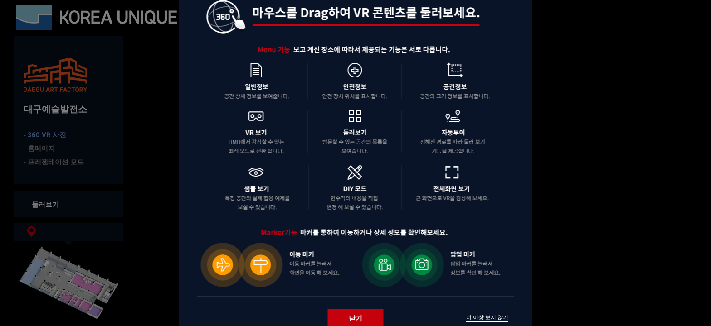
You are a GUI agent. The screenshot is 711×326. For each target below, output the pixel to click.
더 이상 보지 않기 (487, 317)
